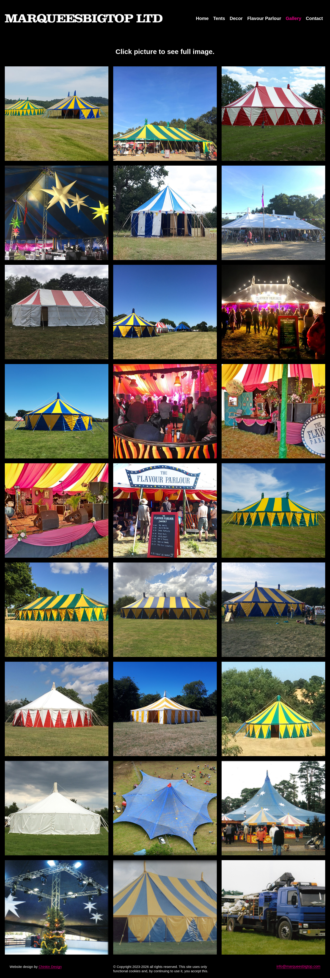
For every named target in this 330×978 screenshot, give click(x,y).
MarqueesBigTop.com (83, 18)
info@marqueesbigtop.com (298, 966)
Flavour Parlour (264, 18)
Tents (219, 18)
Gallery (293, 18)
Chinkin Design (50, 967)
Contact (314, 18)
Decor (236, 18)
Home (202, 18)
